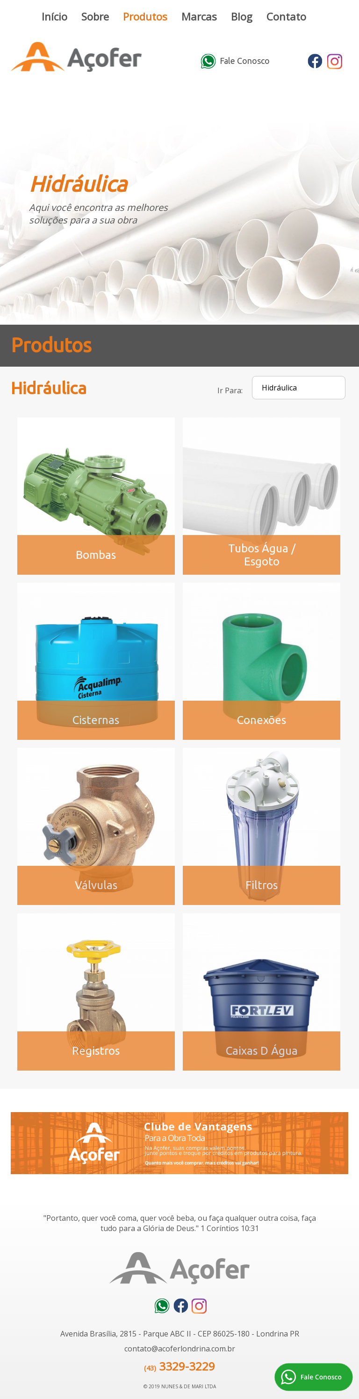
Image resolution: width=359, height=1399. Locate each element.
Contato (286, 16)
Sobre (95, 16)
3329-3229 (187, 1366)
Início (54, 16)
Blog (241, 16)
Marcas (199, 16)
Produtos (145, 16)
